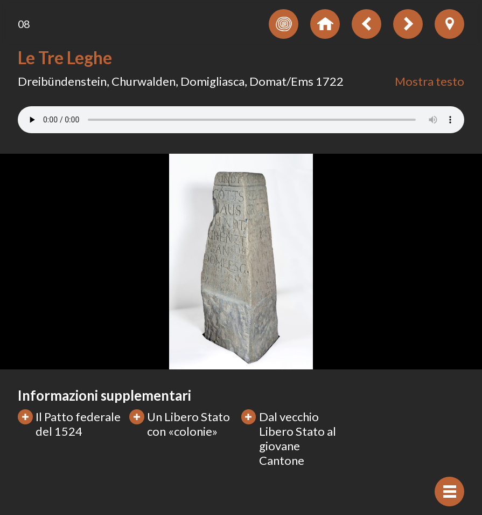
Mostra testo (429, 81)
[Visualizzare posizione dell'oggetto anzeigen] (449, 24)
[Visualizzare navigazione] (449, 491)
